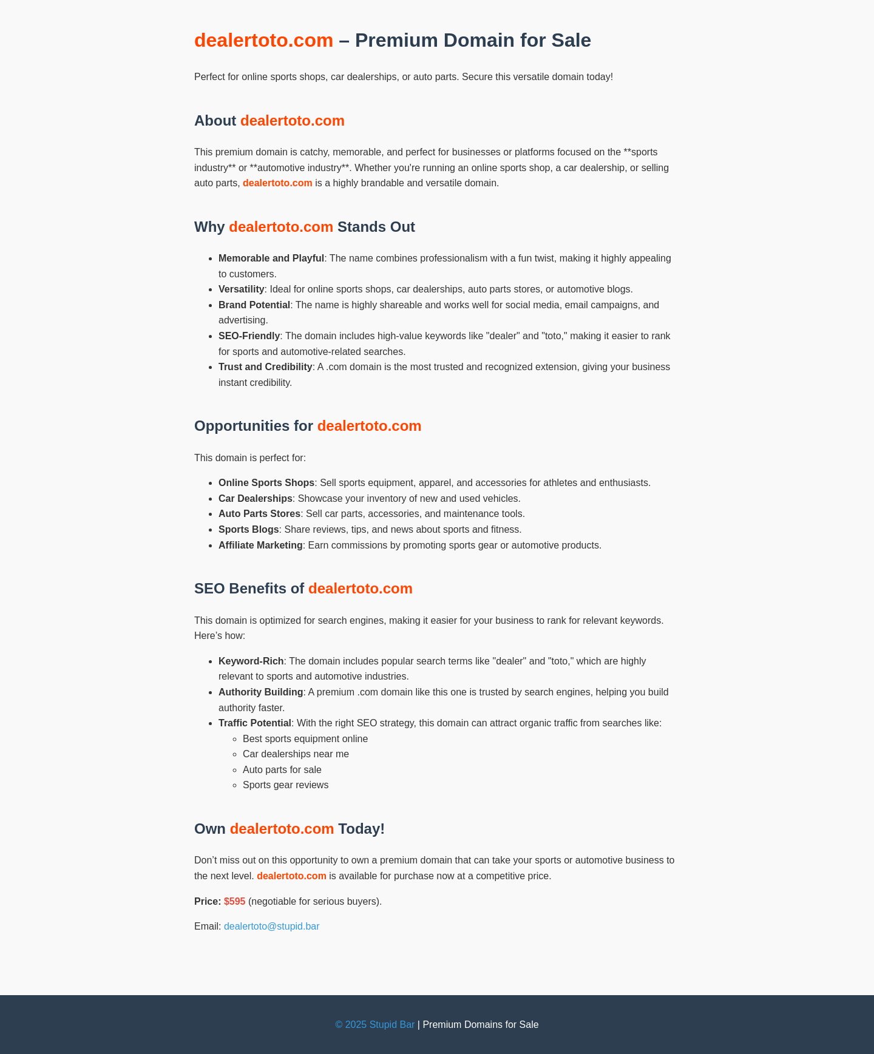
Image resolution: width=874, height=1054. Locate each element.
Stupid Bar (392, 1024)
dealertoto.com (263, 40)
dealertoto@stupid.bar (272, 926)
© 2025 (352, 1024)
